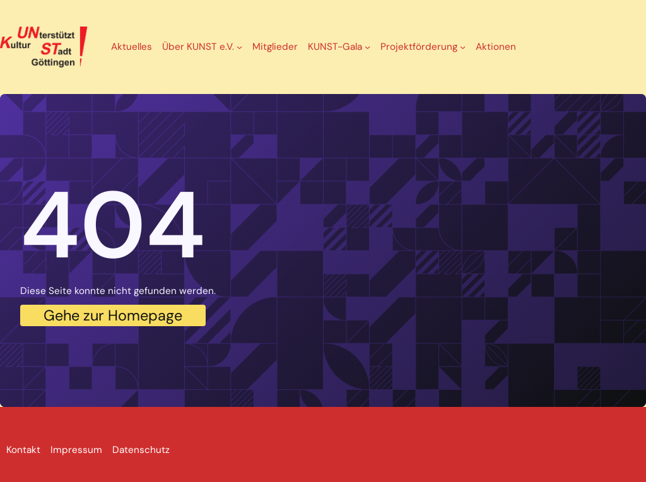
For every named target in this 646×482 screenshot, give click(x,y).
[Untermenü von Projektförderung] (463, 47)
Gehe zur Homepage (113, 315)
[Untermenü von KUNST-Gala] (367, 47)
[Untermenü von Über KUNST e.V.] (239, 47)
